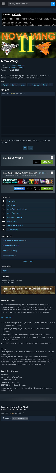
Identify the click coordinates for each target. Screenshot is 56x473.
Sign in (3, 142)
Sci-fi (45, 86)
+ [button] (51, 86)
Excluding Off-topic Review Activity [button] (16, 423)
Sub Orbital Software (16, 67)
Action (5, 86)
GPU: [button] (13, 431)
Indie (23, 86)
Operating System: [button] (38, 427)
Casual (14, 86)
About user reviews (7, 411)
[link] (33, 190)
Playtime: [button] (38, 423)
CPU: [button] (4, 431)
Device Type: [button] (25, 431)
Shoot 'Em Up (34, 86)
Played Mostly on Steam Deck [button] (14, 427)
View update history (9, 252)
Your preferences (21, 411)
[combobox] (29, 4)
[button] (28, 95)
